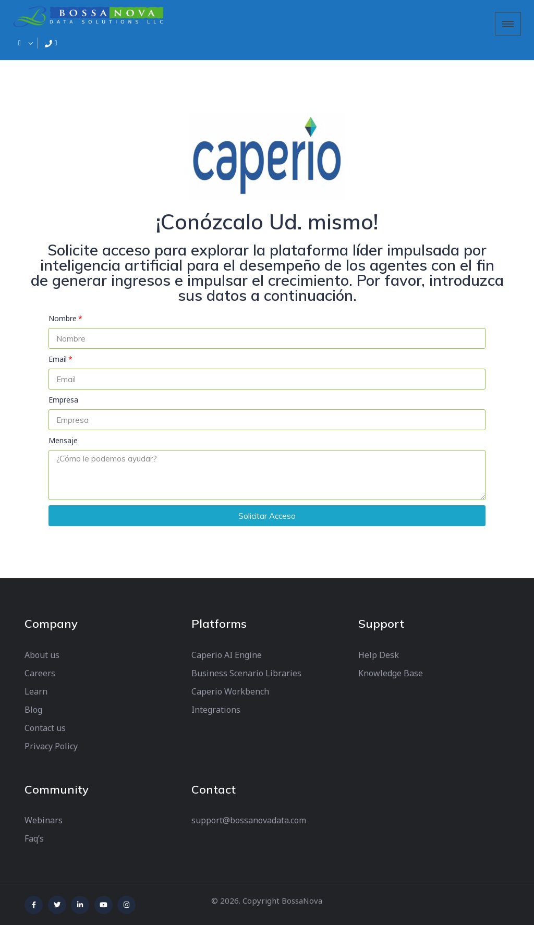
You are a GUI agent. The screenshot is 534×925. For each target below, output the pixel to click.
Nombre (62, 318)
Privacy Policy (51, 746)
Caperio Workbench (230, 691)
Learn (36, 691)
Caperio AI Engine (226, 655)
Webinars (44, 820)
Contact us (45, 728)
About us (42, 655)
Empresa (63, 400)
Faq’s (34, 838)
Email (57, 359)
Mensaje (63, 440)
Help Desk (378, 655)
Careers (40, 673)
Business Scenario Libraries (246, 673)
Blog (33, 709)
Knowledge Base (390, 673)
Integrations (215, 709)
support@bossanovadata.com (248, 820)
